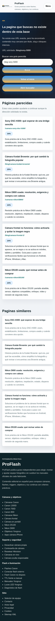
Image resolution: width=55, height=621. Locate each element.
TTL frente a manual (13, 578)
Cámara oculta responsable (16, 558)
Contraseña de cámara (14, 548)
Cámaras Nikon (11, 515)
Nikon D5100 (10, 525)
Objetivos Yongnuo (12, 531)
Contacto (8, 601)
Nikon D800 (9, 528)
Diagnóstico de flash (13, 588)
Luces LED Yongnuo (13, 585)
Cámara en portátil (12, 522)
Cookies (7, 611)
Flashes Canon (11, 568)
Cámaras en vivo (11, 555)
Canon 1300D (10, 506)
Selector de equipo (12, 598)
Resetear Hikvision (12, 551)
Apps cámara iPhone (13, 535)
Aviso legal (9, 605)
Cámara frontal (10, 519)
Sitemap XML (10, 614)
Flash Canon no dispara (14, 575)
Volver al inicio (27, 79)
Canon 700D (9, 509)
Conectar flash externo (14, 572)
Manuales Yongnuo (12, 581)
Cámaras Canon (11, 502)
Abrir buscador (28, 88)
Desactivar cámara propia (15, 545)
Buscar (27, 70)
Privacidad (9, 608)
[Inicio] (21, 6)
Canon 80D (9, 512)
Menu (48, 6)
